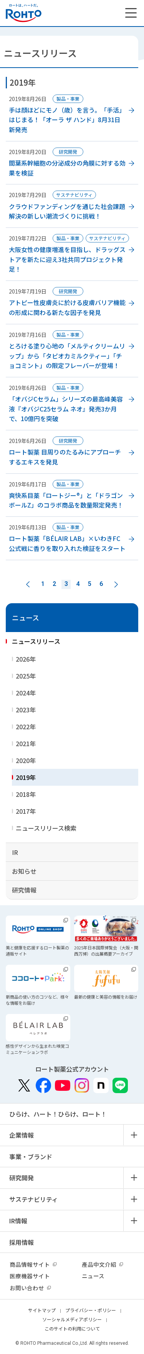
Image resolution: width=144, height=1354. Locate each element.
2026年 (26, 659)
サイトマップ (42, 1310)
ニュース (25, 617)
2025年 (26, 675)
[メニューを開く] (131, 13)
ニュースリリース (36, 641)
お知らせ (24, 871)
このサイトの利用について (72, 1328)
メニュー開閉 (133, 1135)
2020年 (26, 760)
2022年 (26, 726)
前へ (28, 584)
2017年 (26, 811)
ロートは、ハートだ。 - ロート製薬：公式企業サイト (23, 13)
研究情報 (24, 889)
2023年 (26, 709)
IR (15, 852)
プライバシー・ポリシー (90, 1310)
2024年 (26, 692)
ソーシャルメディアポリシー (72, 1319)
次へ (116, 584)
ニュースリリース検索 (46, 828)
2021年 (26, 743)
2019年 (26, 777)
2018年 (26, 794)
